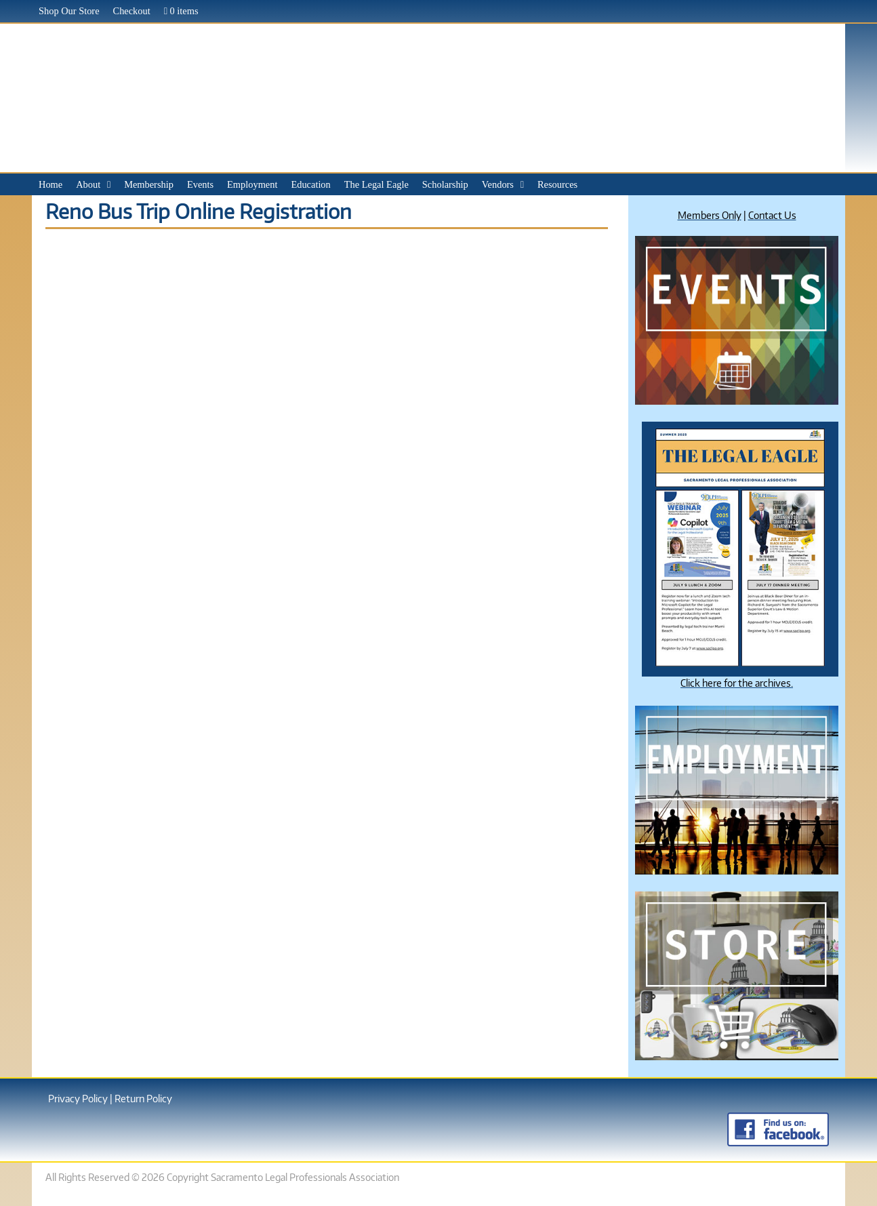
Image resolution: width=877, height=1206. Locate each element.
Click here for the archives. (736, 683)
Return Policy (143, 1098)
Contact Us (772, 215)
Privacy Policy (78, 1098)
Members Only (709, 215)
